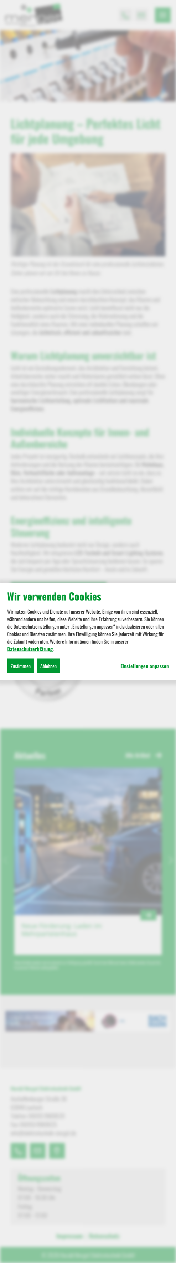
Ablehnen (48, 665)
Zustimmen (21, 665)
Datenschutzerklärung (30, 648)
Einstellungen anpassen (144, 666)
